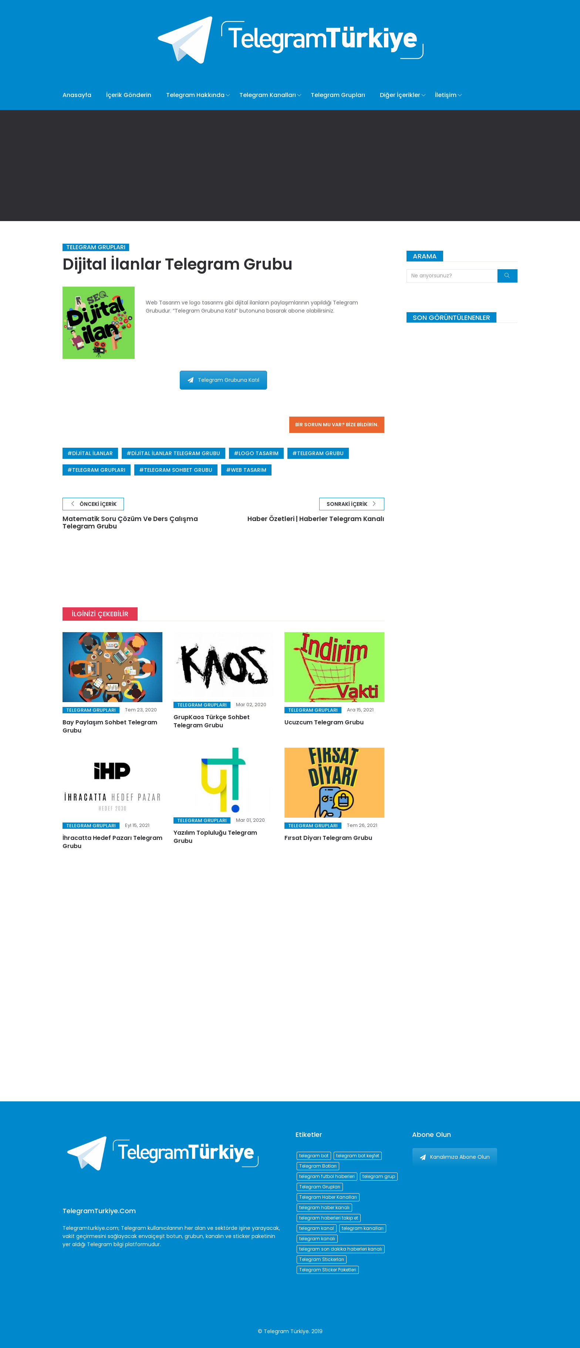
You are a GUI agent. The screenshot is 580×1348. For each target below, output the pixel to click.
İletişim (445, 95)
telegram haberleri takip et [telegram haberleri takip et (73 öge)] (328, 1218)
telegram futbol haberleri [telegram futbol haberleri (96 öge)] (327, 1176)
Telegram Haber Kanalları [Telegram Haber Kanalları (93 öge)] (328, 1197)
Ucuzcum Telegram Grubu (324, 722)
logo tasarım (259, 453)
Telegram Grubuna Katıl (223, 380)
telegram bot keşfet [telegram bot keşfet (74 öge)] (357, 1155)
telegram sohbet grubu (178, 470)
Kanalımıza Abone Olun (455, 1157)
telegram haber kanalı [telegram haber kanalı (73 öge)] (324, 1207)
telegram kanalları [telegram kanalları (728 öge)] (363, 1228)
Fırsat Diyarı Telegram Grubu (328, 838)
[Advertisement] (290, 165)
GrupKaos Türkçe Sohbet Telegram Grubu (211, 722)
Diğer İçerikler (400, 95)
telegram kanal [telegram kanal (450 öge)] (316, 1228)
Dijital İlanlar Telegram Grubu (175, 453)
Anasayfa (77, 95)
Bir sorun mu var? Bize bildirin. (336, 424)
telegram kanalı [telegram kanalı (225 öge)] (317, 1238)
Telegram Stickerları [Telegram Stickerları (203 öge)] (321, 1259)
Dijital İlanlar (92, 453)
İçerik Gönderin (128, 95)
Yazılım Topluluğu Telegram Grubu (215, 837)
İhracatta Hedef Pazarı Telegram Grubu (112, 842)
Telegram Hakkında (195, 95)
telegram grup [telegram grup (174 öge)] (378, 1176)
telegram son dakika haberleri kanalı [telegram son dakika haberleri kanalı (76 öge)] (340, 1249)
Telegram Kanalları (267, 95)
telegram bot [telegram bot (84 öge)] (313, 1155)
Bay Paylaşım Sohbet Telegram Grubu (110, 726)
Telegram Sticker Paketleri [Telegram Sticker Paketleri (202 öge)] (327, 1270)
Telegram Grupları (338, 95)
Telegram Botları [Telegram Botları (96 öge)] (318, 1166)
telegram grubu (320, 453)
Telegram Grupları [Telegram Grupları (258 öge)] (319, 1187)
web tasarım (248, 470)
